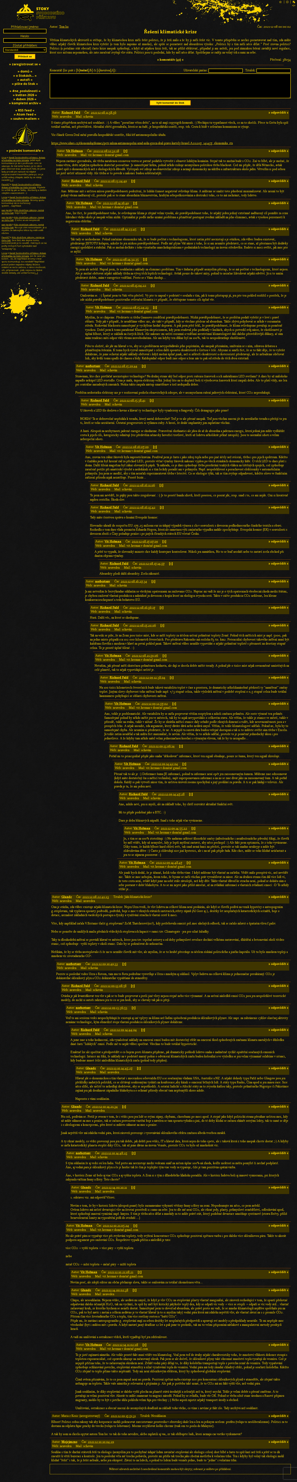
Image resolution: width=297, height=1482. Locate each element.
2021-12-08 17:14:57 (152, 568)
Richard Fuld (70, 117)
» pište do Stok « (25, 84)
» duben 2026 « (24, 99)
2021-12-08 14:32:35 (125, 264)
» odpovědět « (278, 117)
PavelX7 (6, 184)
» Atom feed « (25, 114)
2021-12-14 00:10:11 (114, 1192)
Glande (66, 902)
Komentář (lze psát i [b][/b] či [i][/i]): (83, 70)
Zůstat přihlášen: (25, 45)
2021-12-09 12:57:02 (154, 708)
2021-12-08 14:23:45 (123, 233)
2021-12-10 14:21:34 (105, 1111)
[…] (11, 179)
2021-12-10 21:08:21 (120, 1277)
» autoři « (24, 80)
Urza (4, 157)
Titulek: (250, 70)
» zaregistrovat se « (25, 64)
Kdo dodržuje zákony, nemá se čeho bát (23, 212)
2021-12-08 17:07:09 (145, 546)
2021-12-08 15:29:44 (124, 370)
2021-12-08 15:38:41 (132, 405)
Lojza (4, 197)
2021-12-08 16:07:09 (135, 451)
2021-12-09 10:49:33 (105, 968)
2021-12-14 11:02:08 (125, 1349)
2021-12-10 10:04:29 (101, 1446)
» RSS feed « (24, 110)
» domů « (25, 71)
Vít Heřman (74, 156)
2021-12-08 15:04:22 (133, 290)
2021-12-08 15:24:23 (135, 312)
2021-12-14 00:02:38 (115, 1295)
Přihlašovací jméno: (25, 27)
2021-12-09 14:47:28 (171, 799)
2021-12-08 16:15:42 (142, 512)
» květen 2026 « (25, 95)
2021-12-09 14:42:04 (164, 768)
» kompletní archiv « (25, 103)
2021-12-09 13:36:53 (114, 1012)
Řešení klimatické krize (170, 32)
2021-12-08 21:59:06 (145, 660)
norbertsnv (92, 371)
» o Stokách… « (25, 75)
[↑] (125, 156)
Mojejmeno (69, 1446)
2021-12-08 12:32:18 (106, 155)
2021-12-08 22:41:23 (95, 901)
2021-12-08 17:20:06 (142, 630)
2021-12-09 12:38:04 (152, 682)
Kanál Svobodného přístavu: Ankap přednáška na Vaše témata (23, 159)
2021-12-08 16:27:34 (134, 586)
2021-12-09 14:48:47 (169, 867)
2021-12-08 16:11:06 (142, 490)
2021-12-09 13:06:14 (162, 751)
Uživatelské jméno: (196, 70)
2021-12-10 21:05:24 (116, 1230)
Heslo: (24, 36)
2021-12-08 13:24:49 (113, 185)
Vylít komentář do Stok (170, 107)
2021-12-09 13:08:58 (113, 990)
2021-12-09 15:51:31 (123, 1420)
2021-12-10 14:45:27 (119, 1073)
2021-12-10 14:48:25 (114, 1158)
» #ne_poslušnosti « (25, 91)
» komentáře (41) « (170, 60)
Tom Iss (64, 26)
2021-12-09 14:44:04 (123, 1034)
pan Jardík (7, 210)
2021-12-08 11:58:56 (103, 117)
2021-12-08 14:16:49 (116, 207)
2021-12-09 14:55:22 (174, 833)
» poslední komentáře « (25, 150)
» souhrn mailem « (24, 118)
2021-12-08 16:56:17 (142, 612)
